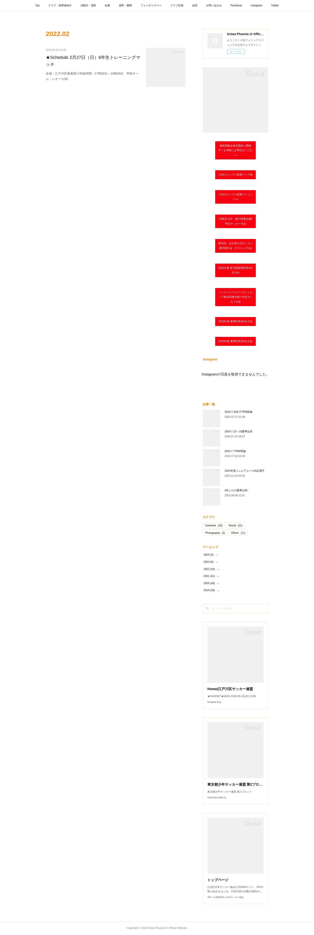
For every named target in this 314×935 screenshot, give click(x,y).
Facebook (236, 5)
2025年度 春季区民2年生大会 (235, 341)
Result (235, 525)
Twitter (275, 5)
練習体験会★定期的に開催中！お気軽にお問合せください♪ (235, 150)
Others (238, 532)
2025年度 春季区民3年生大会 (235, 321)
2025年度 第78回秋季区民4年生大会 (235, 270)
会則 (194, 5)
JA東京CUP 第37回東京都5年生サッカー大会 (235, 221)
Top (37, 5)
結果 (107, 5)
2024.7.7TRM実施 (235, 451)
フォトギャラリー (151, 5)
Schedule (213, 525)
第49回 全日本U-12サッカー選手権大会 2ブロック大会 (235, 246)
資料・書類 (125, 5)
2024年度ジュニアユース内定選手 (245, 470)
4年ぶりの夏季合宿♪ (236, 490)
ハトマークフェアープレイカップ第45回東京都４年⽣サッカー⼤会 (235, 297)
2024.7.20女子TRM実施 (238, 411)
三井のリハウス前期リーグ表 (235, 174)
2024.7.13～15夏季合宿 (238, 431)
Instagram (256, 5)
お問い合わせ (214, 5)
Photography (215, 532)
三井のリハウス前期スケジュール (235, 197)
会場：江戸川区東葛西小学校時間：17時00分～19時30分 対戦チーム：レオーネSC (92, 76)
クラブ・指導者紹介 (60, 5)
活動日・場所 (88, 5)
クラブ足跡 (176, 5)
